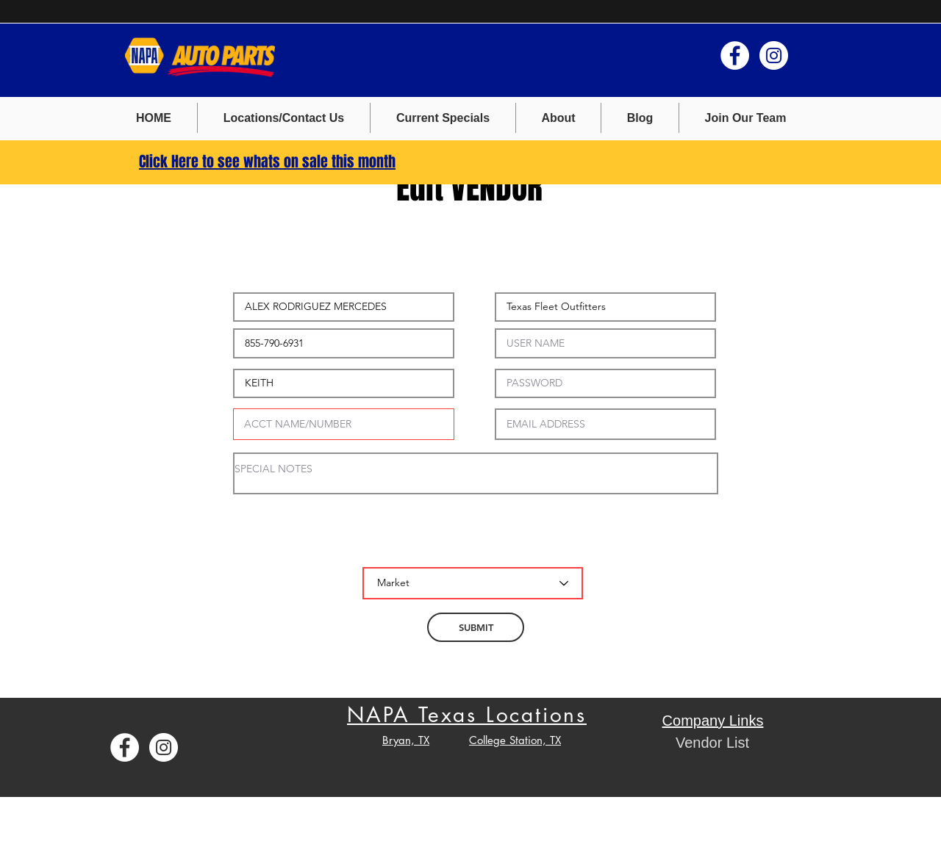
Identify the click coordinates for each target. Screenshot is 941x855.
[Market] (472, 583)
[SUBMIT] (475, 627)
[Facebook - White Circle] (734, 55)
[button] (443, 118)
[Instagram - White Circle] (773, 55)
